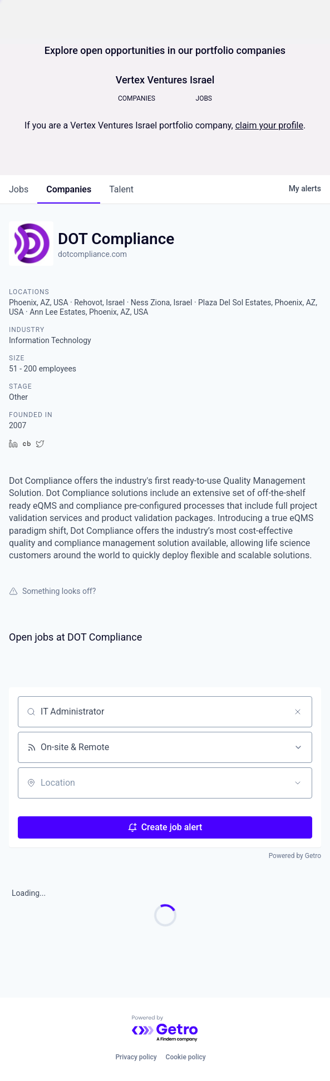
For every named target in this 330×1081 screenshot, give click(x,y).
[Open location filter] (297, 783)
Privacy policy (135, 1057)
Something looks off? (52, 591)
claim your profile (269, 125)
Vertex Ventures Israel (165, 80)
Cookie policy (186, 1057)
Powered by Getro (295, 856)
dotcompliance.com (92, 254)
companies (68, 189)
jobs (18, 189)
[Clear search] (297, 712)
